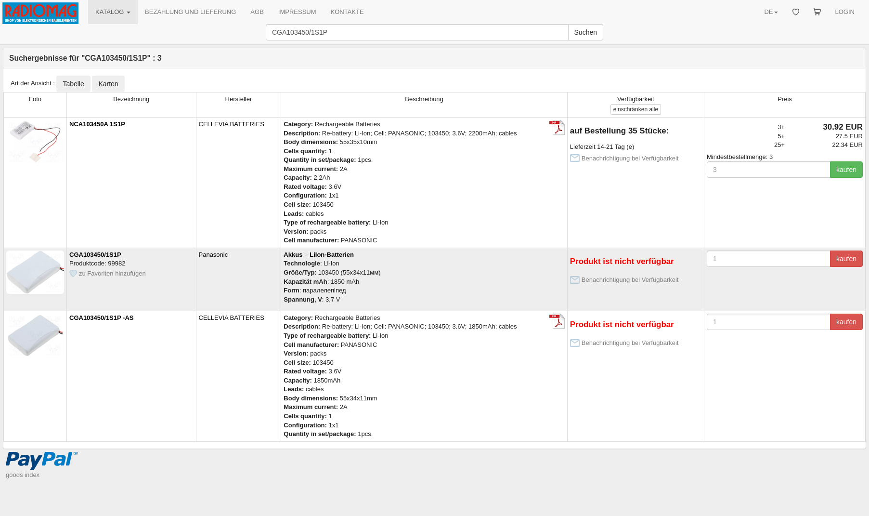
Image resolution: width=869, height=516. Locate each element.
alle (635, 109)
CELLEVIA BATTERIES (231, 124)
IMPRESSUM (297, 11)
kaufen (846, 169)
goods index (22, 474)
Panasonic (213, 254)
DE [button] (771, 11)
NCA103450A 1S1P (97, 124)
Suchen (585, 32)
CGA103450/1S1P (95, 254)
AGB (256, 11)
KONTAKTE (347, 11)
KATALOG (112, 11)
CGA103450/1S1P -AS (101, 317)
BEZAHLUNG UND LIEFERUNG (190, 11)
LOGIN (845, 11)
